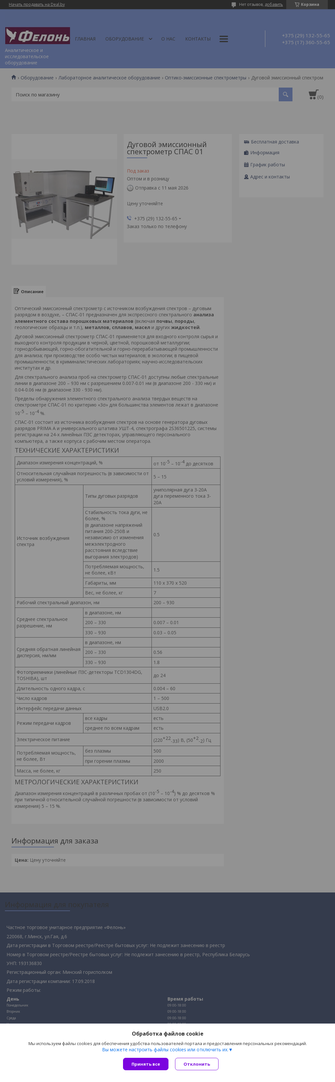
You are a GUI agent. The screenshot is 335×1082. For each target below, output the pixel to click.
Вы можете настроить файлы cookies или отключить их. (165, 1050)
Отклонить (197, 1064)
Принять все (146, 1064)
